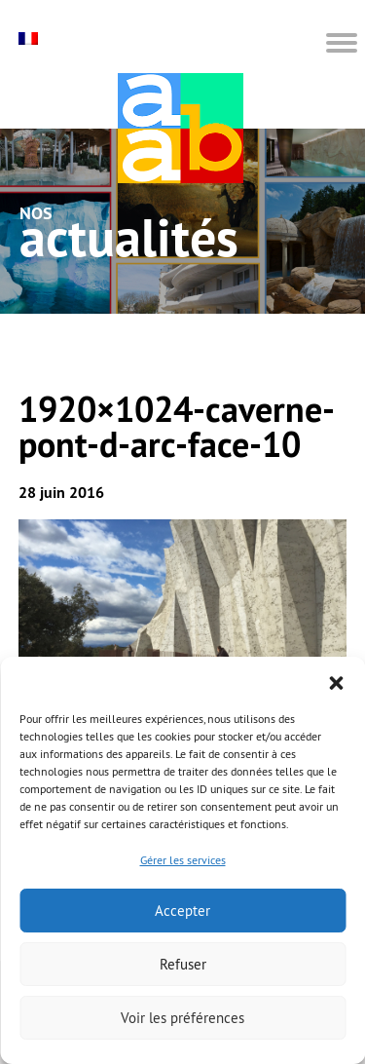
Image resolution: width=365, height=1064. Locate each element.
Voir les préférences (182, 1017)
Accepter (182, 910)
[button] (336, 681)
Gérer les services (183, 860)
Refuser (183, 964)
